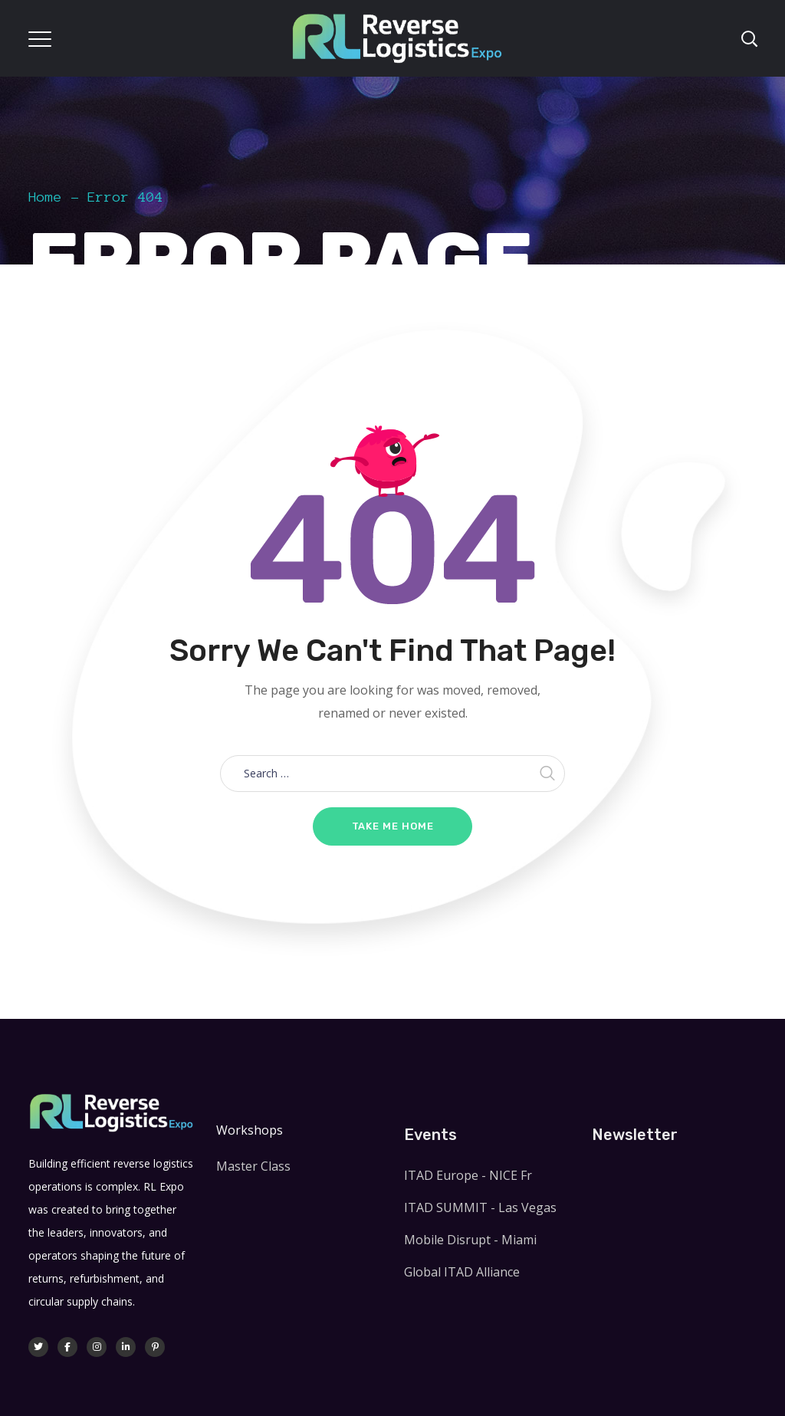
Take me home (393, 826)
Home (45, 197)
